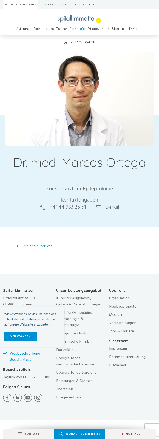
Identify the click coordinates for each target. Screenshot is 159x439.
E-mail (112, 207)
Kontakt (32, 434)
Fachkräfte (78, 29)
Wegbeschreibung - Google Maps (26, 357)
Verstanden (20, 336)
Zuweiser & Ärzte (54, 4)
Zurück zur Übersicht (37, 246)
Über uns (119, 29)
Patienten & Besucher (20, 4)
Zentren (62, 29)
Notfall (130, 434)
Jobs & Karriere (83, 4)
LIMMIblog (135, 29)
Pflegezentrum (99, 29)
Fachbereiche (44, 29)
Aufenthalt (24, 29)
